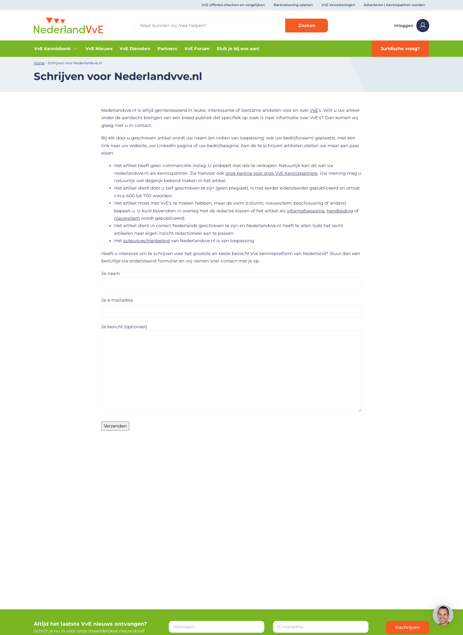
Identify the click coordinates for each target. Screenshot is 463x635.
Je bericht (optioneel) (231, 368)
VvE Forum (196, 48)
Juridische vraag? (400, 48)
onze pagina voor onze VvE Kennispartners (271, 173)
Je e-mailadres (231, 305)
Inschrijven (407, 627)
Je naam (231, 279)
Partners (167, 48)
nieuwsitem (127, 218)
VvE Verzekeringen (338, 5)
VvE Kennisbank (56, 48)
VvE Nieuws (99, 48)
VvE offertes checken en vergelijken (233, 5)
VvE (314, 110)
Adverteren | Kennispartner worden (394, 5)
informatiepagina (305, 210)
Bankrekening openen (293, 5)
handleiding (340, 210)
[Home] (68, 25)
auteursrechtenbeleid (146, 240)
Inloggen (412, 25)
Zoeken (306, 25)
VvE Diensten (135, 48)
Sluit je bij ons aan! (238, 48)
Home (39, 63)
